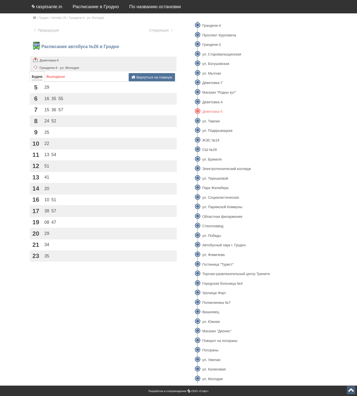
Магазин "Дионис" (217, 331)
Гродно (44, 18)
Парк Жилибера (215, 188)
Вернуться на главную (151, 77)
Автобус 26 (58, 18)
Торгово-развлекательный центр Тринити (236, 274)
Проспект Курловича (219, 35)
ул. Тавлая (211, 121)
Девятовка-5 (49, 60)
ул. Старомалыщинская (221, 54)
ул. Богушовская (215, 64)
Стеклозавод (212, 226)
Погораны (210, 350)
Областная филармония (222, 217)
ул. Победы (211, 236)
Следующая (161, 30)
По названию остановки (155, 6)
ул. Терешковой (215, 178)
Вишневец (210, 312)
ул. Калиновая (214, 369)
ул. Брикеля (212, 159)
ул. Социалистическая (220, 197)
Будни (37, 77)
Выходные (55, 77)
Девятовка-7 (212, 83)
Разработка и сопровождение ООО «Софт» (179, 391)
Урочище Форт (214, 293)
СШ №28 (209, 150)
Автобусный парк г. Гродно (224, 245)
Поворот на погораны (220, 341)
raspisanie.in (46, 6)
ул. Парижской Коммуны (222, 207)
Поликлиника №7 (216, 303)
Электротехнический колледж (226, 169)
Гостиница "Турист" (218, 264)
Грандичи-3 (211, 45)
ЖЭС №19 (210, 140)
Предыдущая (46, 30)
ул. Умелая (211, 360)
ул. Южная (211, 322)
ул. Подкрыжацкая (217, 131)
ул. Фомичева (213, 255)
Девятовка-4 (212, 102)
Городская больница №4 (222, 283)
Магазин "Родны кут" (219, 92)
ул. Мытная (211, 73)
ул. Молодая (212, 379)
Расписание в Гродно (96, 6)
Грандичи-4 (211, 26)
